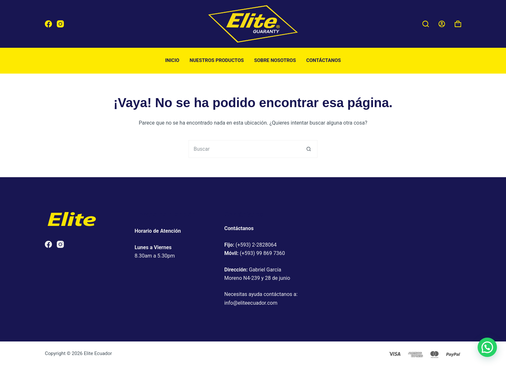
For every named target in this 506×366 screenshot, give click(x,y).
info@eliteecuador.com (251, 303)
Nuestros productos (217, 60)
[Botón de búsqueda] (309, 149)
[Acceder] (442, 24)
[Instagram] (60, 23)
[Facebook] (48, 23)
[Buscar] (425, 24)
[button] (487, 347)
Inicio (172, 60)
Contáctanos (323, 60)
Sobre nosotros (275, 60)
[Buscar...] (244, 149)
